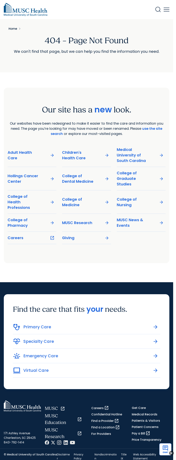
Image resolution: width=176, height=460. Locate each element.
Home (13, 29)
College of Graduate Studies (140, 178)
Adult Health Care (31, 155)
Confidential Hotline (106, 414)
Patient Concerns (145, 427)
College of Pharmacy (31, 222)
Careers (31, 238)
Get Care (139, 408)
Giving (85, 238)
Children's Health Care (85, 155)
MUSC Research (85, 223)
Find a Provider (105, 421)
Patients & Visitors (146, 420)
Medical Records (144, 414)
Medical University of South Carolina (140, 155)
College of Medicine (85, 202)
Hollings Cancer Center (31, 178)
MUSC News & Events (140, 222)
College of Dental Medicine (85, 178)
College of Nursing (140, 202)
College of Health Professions (31, 202)
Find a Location (105, 427)
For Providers (101, 434)
